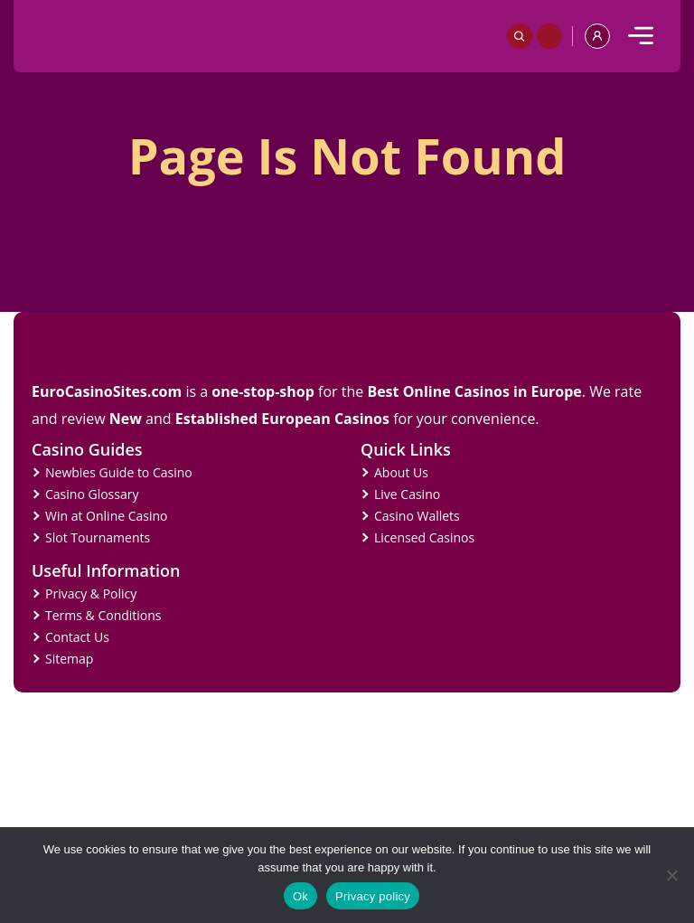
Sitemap (69, 658)
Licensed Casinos (424, 537)
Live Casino (407, 494)
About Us (401, 472)
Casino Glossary (91, 494)
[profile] (597, 36)
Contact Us (77, 636)
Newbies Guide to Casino (118, 472)
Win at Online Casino (106, 515)
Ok (300, 896)
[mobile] (640, 36)
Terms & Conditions (103, 615)
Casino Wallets (417, 515)
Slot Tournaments (97, 537)
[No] (671, 875)
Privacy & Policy (90, 593)
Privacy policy (372, 896)
